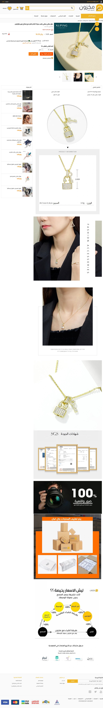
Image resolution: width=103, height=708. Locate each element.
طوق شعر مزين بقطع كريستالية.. (14, 164)
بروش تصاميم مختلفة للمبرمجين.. (14, 128)
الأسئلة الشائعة (19, 680)
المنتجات (71, 16)
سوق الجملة (44, 16)
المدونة (36, 16)
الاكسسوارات (91, 20)
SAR (47, 34)
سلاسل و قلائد (85, 20)
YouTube (101, 692)
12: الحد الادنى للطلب (47, 46)
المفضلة (4, 8)
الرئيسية (78, 16)
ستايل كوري (80, 20)
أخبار (75, 698)
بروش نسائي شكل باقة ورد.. (15, 152)
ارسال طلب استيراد (46, 29)
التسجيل (96, 1)
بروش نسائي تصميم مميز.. (15, 176)
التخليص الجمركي (39, 686)
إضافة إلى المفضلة (47, 58)
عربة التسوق (15, 8)
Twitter (95, 692)
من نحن (63, 680)
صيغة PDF (6, 34)
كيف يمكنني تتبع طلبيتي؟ (16, 686)
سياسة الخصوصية (40, 683)
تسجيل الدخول (90, 1)
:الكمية (51, 49)
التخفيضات (53, 16)
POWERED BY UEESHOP (86, 701)
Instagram (90, 692)
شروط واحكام (40, 680)
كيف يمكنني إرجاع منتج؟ (17, 683)
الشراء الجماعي (62, 16)
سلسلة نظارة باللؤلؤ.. (17, 116)
